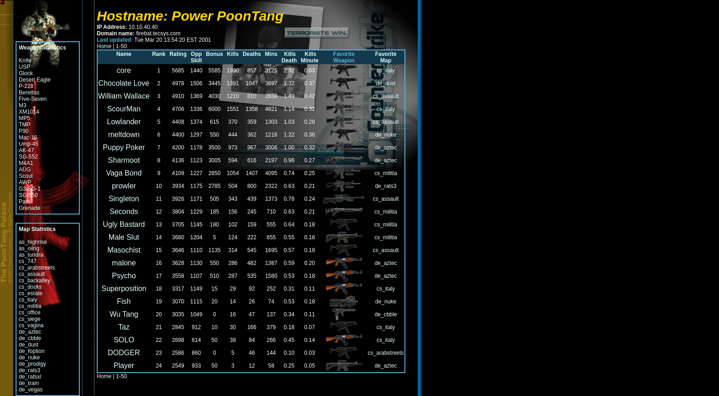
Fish (124, 301)
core (124, 70)
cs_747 (28, 261)
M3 (23, 105)
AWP (25, 182)
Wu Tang (124, 314)
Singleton (124, 199)
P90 (23, 131)
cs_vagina (31, 325)
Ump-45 (29, 144)
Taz (124, 327)
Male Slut (124, 237)
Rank (159, 54)
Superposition (123, 288)
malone (124, 263)
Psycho (124, 276)
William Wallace (123, 96)
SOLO (124, 340)
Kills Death (288, 57)
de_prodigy (32, 364)
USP (24, 67)
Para (24, 201)
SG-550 (28, 195)
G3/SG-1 (29, 189)
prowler (124, 186)
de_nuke (29, 357)
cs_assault (32, 274)
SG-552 (28, 157)
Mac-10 (28, 137)
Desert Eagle (34, 80)
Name (124, 54)
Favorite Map (386, 57)
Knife (25, 60)
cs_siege (29, 319)
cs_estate (30, 293)
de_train (29, 383)
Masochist (123, 250)
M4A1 (26, 163)
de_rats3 (29, 370)
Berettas (29, 92)
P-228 (26, 86)
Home (104, 46)
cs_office (29, 312)
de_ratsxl (30, 377)
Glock (26, 73)
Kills (232, 54)
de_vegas (31, 389)
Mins (271, 54)
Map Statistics (37, 229)
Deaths (252, 54)
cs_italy (28, 300)
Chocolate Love (124, 83)
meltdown (123, 134)
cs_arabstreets (37, 267)
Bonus (214, 54)
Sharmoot (123, 160)
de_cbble (30, 338)
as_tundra (31, 255)
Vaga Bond (124, 173)
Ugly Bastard (124, 224)
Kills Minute (309, 57)
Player (123, 365)
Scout (26, 176)
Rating (178, 54)
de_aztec (30, 332)
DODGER (124, 353)
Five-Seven (33, 99)
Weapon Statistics (42, 47)
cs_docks (30, 287)
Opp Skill (196, 57)
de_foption (31, 351)
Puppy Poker (124, 147)
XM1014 (29, 112)
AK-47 (26, 150)
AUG (25, 169)
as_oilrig (29, 248)
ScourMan (124, 109)
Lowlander (124, 122)
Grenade (29, 208)
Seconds (124, 211)
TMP (24, 124)
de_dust (29, 344)
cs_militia (30, 306)
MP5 (24, 118)
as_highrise (33, 242)
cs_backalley (34, 280)
